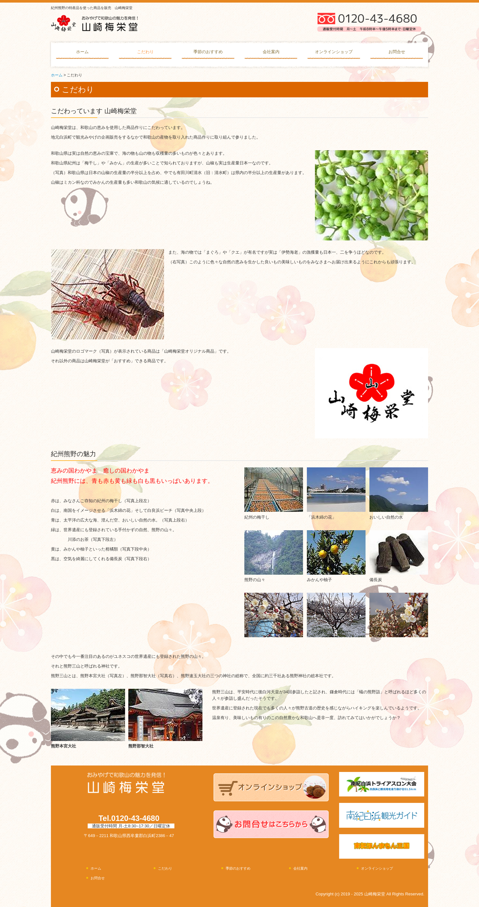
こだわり (145, 51)
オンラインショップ (334, 51)
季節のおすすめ (208, 51)
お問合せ (396, 51)
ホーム (82, 51)
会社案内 (271, 51)
